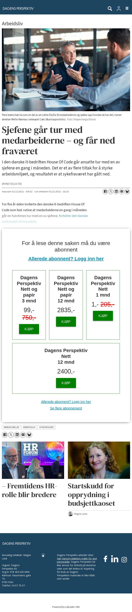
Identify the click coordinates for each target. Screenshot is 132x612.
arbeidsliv (29, 427)
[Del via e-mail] (121, 191)
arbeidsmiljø (11, 427)
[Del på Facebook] (105, 191)
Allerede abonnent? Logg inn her (66, 258)
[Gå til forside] (17, 8)
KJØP (29, 329)
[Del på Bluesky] (127, 191)
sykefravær (46, 427)
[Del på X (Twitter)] (110, 191)
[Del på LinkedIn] (116, 191)
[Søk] (110, 8)
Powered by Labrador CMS (66, 607)
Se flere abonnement (66, 408)
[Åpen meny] (125, 8)
